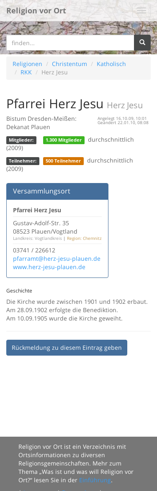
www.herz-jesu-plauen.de (49, 267)
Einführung (95, 480)
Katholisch (111, 64)
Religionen (27, 64)
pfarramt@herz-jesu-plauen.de (56, 258)
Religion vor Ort (36, 10)
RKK (26, 72)
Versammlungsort (41, 191)
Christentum (69, 64)
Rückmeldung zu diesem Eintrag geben (67, 347)
